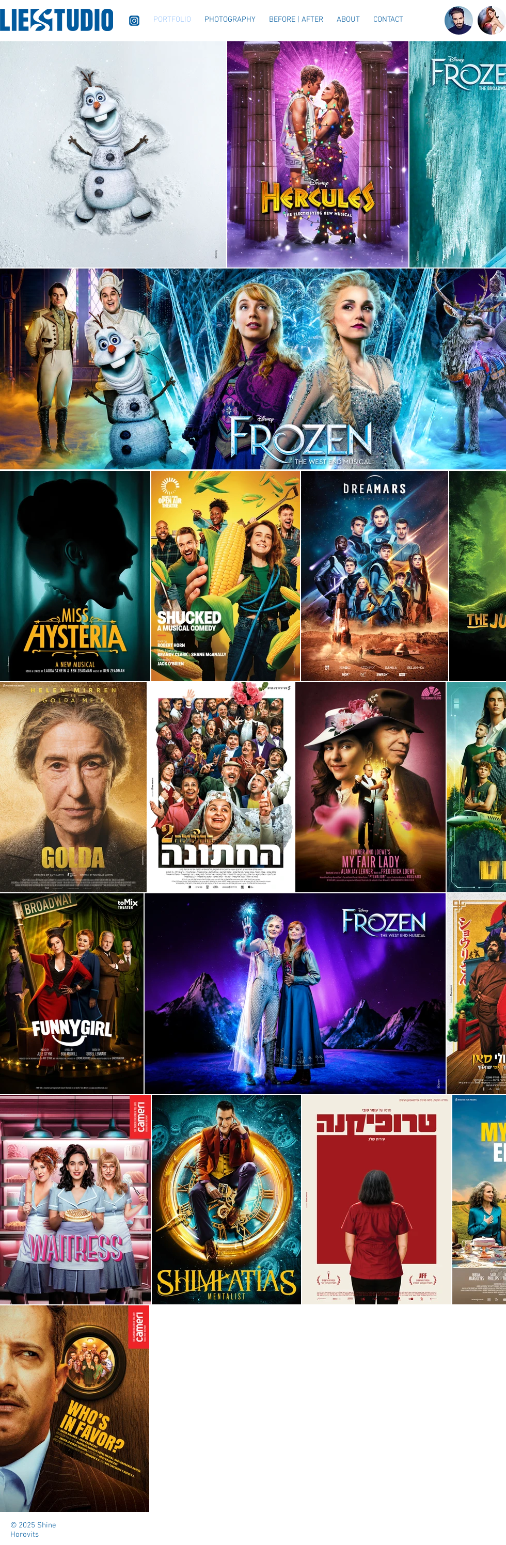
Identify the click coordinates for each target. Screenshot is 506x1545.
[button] (230, 20)
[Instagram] (134, 20)
